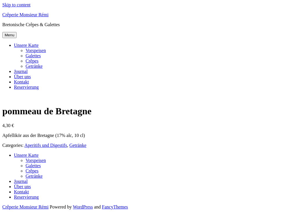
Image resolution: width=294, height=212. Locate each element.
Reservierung (26, 87)
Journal (21, 71)
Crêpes (32, 60)
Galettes (33, 55)
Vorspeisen (36, 50)
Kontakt (21, 81)
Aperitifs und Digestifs (45, 145)
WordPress (83, 206)
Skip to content (16, 4)
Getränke (34, 66)
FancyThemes (115, 206)
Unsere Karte (26, 45)
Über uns (22, 76)
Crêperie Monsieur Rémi (25, 14)
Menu (9, 35)
